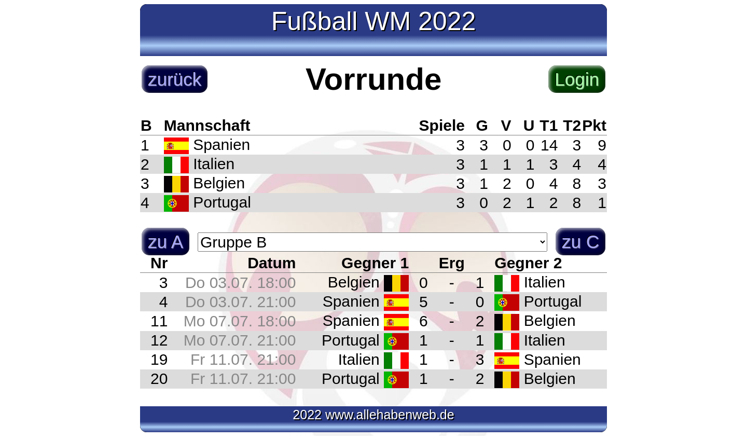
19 (159, 359)
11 (159, 320)
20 (159, 378)
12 (159, 340)
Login (577, 79)
